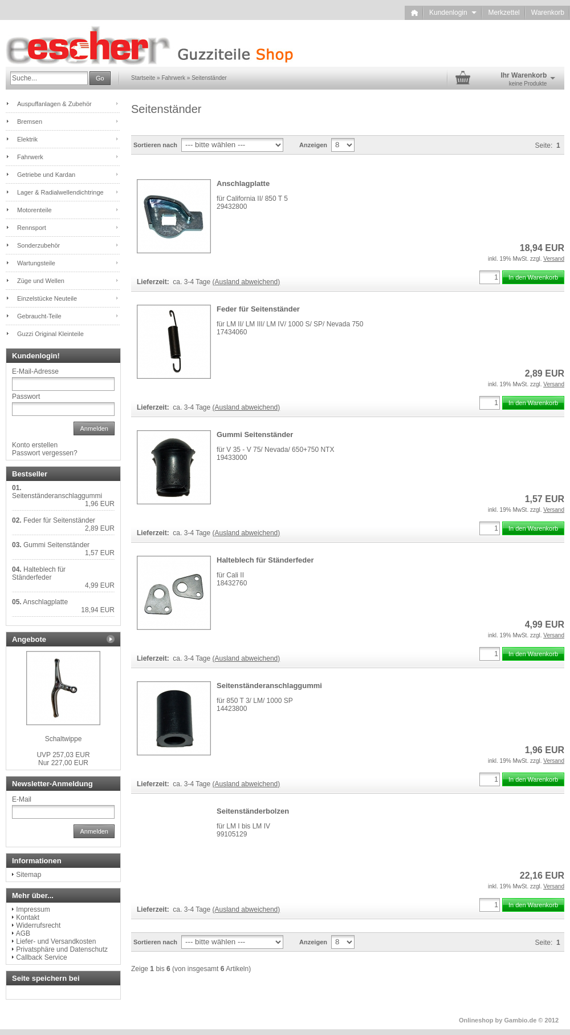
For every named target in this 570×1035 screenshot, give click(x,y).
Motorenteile (34, 210)
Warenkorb (547, 13)
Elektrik (27, 139)
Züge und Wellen (40, 280)
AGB (23, 933)
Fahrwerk (30, 156)
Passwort (26, 397)
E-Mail (21, 799)
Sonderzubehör (38, 245)
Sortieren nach (155, 144)
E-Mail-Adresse (35, 371)
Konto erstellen (35, 445)
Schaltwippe (63, 739)
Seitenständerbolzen (253, 811)
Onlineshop (476, 1020)
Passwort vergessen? (45, 453)
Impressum (33, 909)
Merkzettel (503, 13)
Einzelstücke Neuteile (47, 298)
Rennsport (31, 227)
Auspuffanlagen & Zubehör (54, 103)
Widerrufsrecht (38, 925)
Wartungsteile (36, 263)
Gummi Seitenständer (255, 434)
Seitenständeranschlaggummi (269, 685)
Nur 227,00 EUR (62, 759)
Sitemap (28, 875)
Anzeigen (313, 144)
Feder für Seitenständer (258, 309)
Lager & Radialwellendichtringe (60, 192)
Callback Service (41, 957)
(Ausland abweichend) (246, 282)
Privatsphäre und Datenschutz (62, 949)
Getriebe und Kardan (46, 174)
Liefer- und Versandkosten (56, 941)
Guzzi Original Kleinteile (50, 333)
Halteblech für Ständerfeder (265, 560)
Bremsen (29, 121)
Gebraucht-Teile (39, 316)
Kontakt (27, 917)
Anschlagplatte (243, 183)
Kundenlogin (453, 13)
